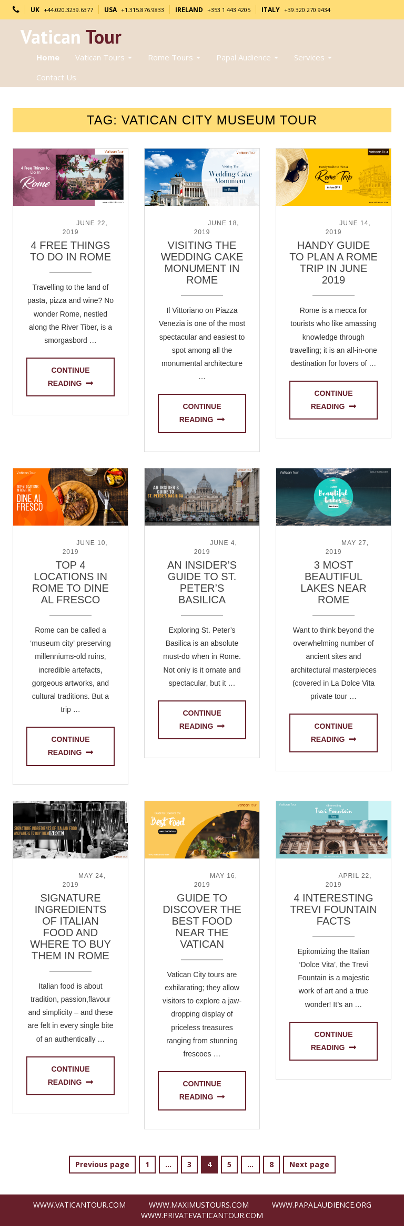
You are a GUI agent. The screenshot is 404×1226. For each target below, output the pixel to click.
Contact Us (56, 77)
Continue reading (69, 376)
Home (47, 57)
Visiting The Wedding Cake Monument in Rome (202, 262)
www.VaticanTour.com (79, 1205)
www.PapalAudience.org (321, 1205)
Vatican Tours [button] (103, 57)
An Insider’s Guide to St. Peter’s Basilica (202, 582)
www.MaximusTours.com (199, 1205)
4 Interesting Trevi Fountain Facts (333, 909)
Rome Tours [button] (174, 57)
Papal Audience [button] (247, 57)
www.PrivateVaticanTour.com (202, 1215)
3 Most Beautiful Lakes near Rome (333, 582)
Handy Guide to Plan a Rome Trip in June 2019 (333, 262)
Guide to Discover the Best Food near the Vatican (202, 921)
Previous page (102, 1164)
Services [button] (313, 57)
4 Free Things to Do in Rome (70, 251)
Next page (309, 1164)
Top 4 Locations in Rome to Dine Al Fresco (70, 582)
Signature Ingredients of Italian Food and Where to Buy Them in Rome (70, 926)
